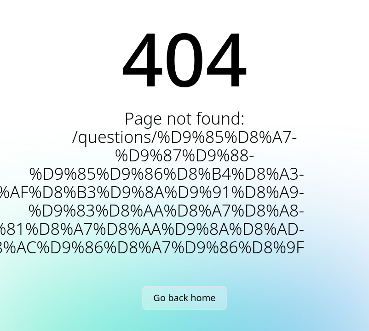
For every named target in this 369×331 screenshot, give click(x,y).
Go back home (184, 297)
